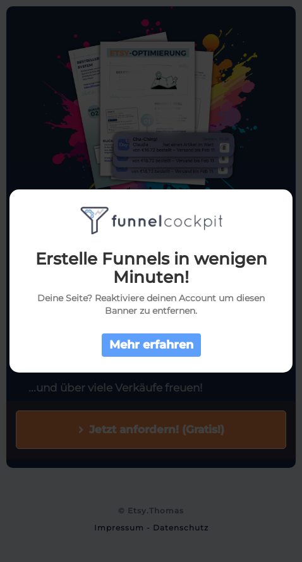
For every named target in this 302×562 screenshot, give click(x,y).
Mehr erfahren (151, 345)
